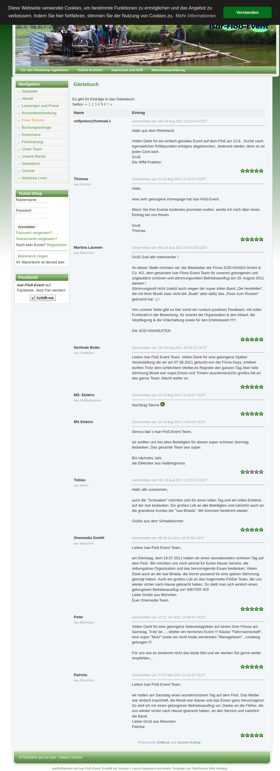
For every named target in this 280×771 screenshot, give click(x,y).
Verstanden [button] (247, 12)
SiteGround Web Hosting (209, 768)
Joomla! (123, 768)
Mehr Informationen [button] (196, 15)
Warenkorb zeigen (33, 256)
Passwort (23, 210)
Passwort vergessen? (34, 232)
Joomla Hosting (188, 742)
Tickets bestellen (90, 70)
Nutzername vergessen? (36, 239)
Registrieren (57, 245)
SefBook (163, 742)
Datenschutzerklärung (168, 70)
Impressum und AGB (127, 70)
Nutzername (26, 200)
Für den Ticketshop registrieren (45, 70)
